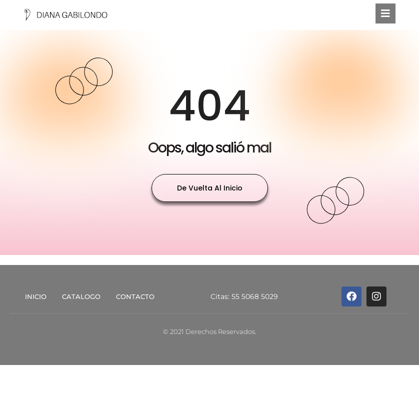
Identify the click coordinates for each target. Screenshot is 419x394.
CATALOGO (81, 296)
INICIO (35, 296)
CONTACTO (135, 296)
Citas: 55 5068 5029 (244, 296)
